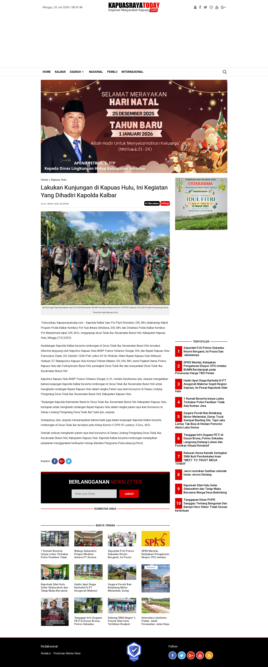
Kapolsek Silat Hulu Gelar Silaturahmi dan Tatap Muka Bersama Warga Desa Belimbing (54, 591)
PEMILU (112, 71)
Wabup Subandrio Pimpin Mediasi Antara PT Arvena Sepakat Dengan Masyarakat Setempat (88, 557)
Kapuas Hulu (58, 179)
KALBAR (60, 71)
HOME (47, 71)
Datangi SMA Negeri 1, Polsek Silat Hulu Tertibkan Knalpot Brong (122, 622)
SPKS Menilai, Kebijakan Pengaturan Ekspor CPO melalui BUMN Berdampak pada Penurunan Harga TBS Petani (155, 558)
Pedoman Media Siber (67, 653)
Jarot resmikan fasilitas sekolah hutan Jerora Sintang (205, 472)
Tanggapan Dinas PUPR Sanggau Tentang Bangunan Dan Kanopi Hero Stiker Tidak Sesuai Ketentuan (201, 505)
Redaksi (46, 653)
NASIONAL (96, 71)
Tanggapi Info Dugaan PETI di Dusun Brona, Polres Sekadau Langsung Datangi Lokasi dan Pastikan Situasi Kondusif (88, 625)
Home (44, 179)
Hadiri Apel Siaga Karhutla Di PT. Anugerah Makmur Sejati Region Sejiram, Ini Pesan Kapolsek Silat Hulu (88, 592)
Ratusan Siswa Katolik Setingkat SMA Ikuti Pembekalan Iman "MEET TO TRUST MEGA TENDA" (201, 458)
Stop (165, 203)
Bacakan (152, 203)
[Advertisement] (134, 41)
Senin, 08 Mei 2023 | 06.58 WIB (55, 204)
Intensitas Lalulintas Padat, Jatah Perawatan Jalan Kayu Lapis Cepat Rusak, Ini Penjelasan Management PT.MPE (155, 625)
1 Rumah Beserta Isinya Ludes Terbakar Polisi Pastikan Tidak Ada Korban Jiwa (54, 555)
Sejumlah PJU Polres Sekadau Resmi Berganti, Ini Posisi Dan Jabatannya (121, 555)
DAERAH (75, 71)
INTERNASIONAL (132, 71)
